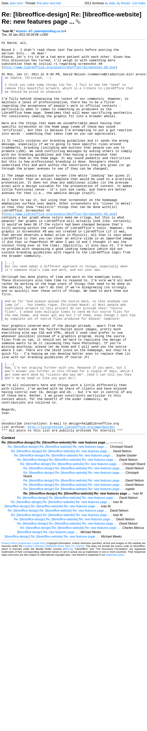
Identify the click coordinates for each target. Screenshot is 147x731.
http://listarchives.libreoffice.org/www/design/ (71, 513)
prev (13, 3)
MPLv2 (68, 635)
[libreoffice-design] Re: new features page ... (47, 619)
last (58, 3)
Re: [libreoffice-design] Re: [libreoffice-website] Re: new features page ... (71, 18)
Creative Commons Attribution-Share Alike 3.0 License (53, 632)
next (20, 3)
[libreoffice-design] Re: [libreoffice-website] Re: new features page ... (51, 593)
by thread (123, 3)
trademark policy (115, 641)
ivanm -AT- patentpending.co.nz (41, 31)
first (39, 3)
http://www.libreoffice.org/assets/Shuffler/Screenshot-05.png (59, 252)
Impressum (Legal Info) (32, 630)
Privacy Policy (9, 630)
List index (138, 3)
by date (110, 3)
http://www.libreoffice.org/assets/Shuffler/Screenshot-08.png (59, 73)
